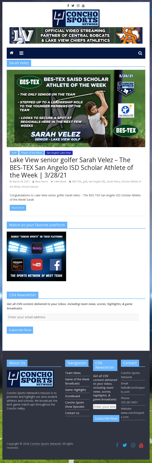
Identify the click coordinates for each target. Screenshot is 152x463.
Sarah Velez (113, 181)
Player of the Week (31, 152)
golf (85, 181)
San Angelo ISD (97, 181)
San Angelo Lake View (59, 152)
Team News (73, 373)
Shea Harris (41, 181)
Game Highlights (75, 390)
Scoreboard (72, 396)
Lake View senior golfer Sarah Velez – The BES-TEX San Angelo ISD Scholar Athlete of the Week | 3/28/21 (71, 167)
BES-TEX (76, 181)
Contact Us (72, 413)
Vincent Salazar (30, 186)
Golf (14, 152)
